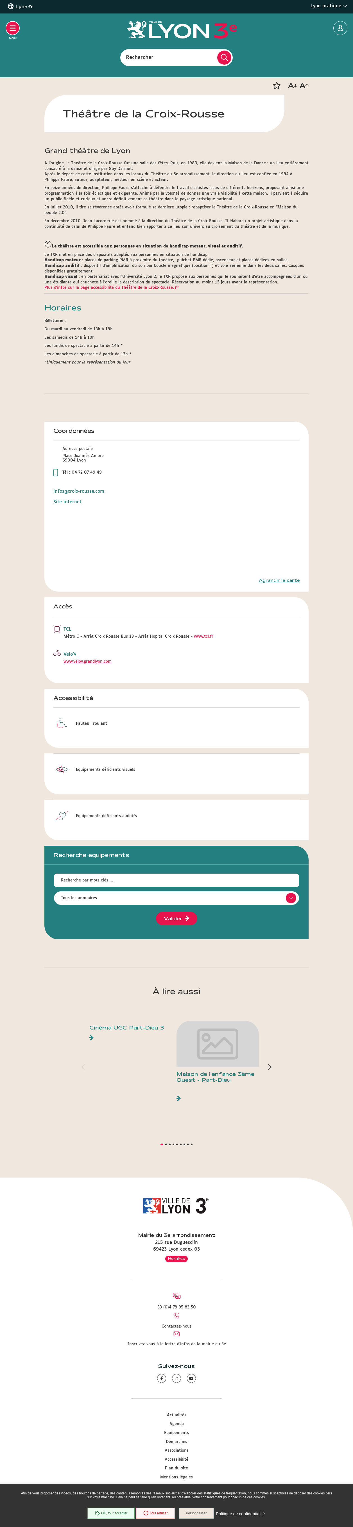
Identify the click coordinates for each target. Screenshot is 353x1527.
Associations (177, 1451)
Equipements (176, 1433)
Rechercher (139, 57)
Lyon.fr (24, 6)
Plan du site (176, 1468)
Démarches (176, 1442)
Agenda (176, 1424)
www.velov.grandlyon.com (88, 661)
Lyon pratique (329, 5)
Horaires (176, 1258)
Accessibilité (176, 1460)
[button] (276, 85)
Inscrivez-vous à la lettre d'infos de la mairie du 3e (176, 1344)
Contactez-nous (177, 1326)
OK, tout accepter (109, 1514)
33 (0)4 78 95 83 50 (176, 1307)
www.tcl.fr (203, 636)
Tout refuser (154, 1514)
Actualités (176, 1415)
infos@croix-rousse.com (78, 491)
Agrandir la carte (279, 580)
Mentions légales (176, 1477)
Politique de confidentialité (242, 1514)
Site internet (67, 502)
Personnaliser (198, 1514)
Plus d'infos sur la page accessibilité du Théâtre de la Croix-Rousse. (109, 288)
